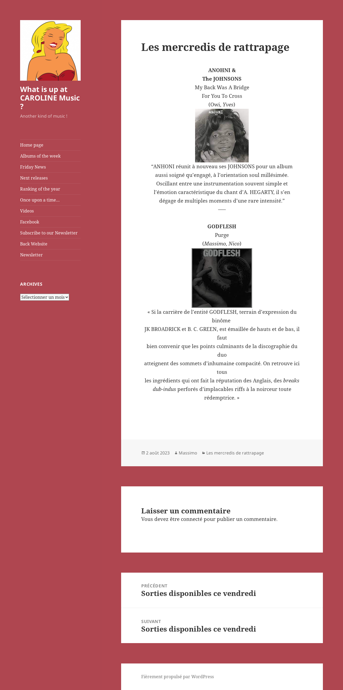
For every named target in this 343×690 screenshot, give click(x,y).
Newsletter (31, 255)
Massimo (188, 453)
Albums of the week (40, 156)
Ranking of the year (40, 189)
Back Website (33, 244)
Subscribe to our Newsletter (49, 233)
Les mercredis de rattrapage (235, 453)
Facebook (29, 222)
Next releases (34, 178)
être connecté (186, 519)
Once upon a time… (40, 200)
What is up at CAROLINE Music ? (50, 97)
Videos (27, 211)
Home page (31, 145)
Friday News (33, 167)
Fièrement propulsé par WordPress (177, 677)
